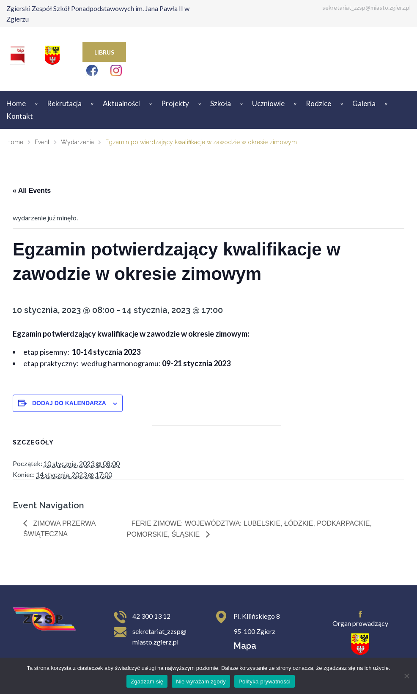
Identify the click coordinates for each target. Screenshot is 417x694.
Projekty (175, 103)
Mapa (244, 646)
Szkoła (220, 103)
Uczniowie (268, 103)
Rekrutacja (64, 103)
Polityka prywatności (265, 681)
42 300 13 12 (151, 616)
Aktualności (121, 103)
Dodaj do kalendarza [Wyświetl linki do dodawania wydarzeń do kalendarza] (69, 403)
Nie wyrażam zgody (201, 681)
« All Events (32, 190)
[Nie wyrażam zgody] (406, 676)
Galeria (364, 103)
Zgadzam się (147, 681)
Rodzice (318, 103)
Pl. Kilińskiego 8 (256, 616)
